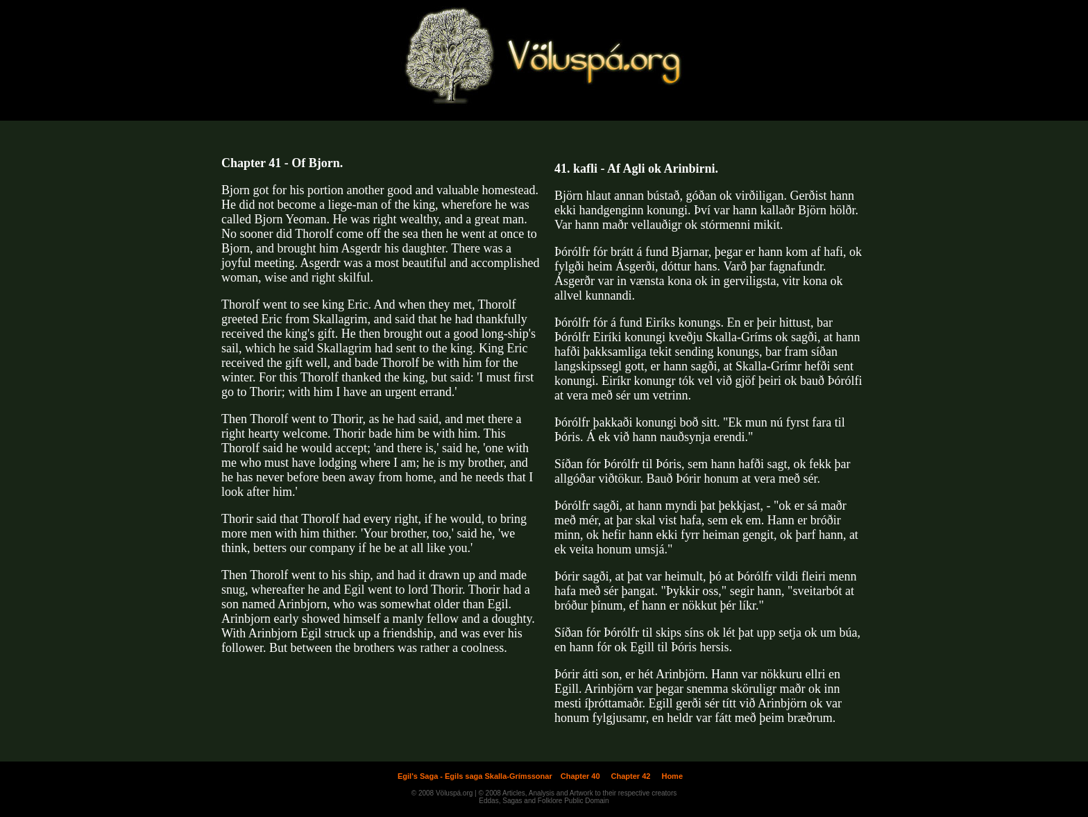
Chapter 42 (631, 776)
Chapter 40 (580, 776)
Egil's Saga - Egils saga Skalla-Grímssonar (475, 776)
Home (672, 776)
